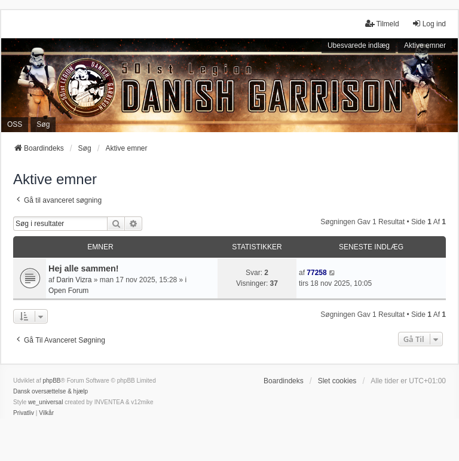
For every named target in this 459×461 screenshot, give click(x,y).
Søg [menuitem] (43, 124)
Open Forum (68, 290)
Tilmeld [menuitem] (382, 23)
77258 (316, 272)
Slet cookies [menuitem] (337, 381)
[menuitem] (23, 413)
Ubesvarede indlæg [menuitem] (359, 45)
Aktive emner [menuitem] (425, 45)
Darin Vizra (73, 280)
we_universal (45, 402)
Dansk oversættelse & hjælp (50, 391)
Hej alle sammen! (83, 268)
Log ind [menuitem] (429, 23)
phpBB (51, 380)
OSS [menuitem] (14, 124)
